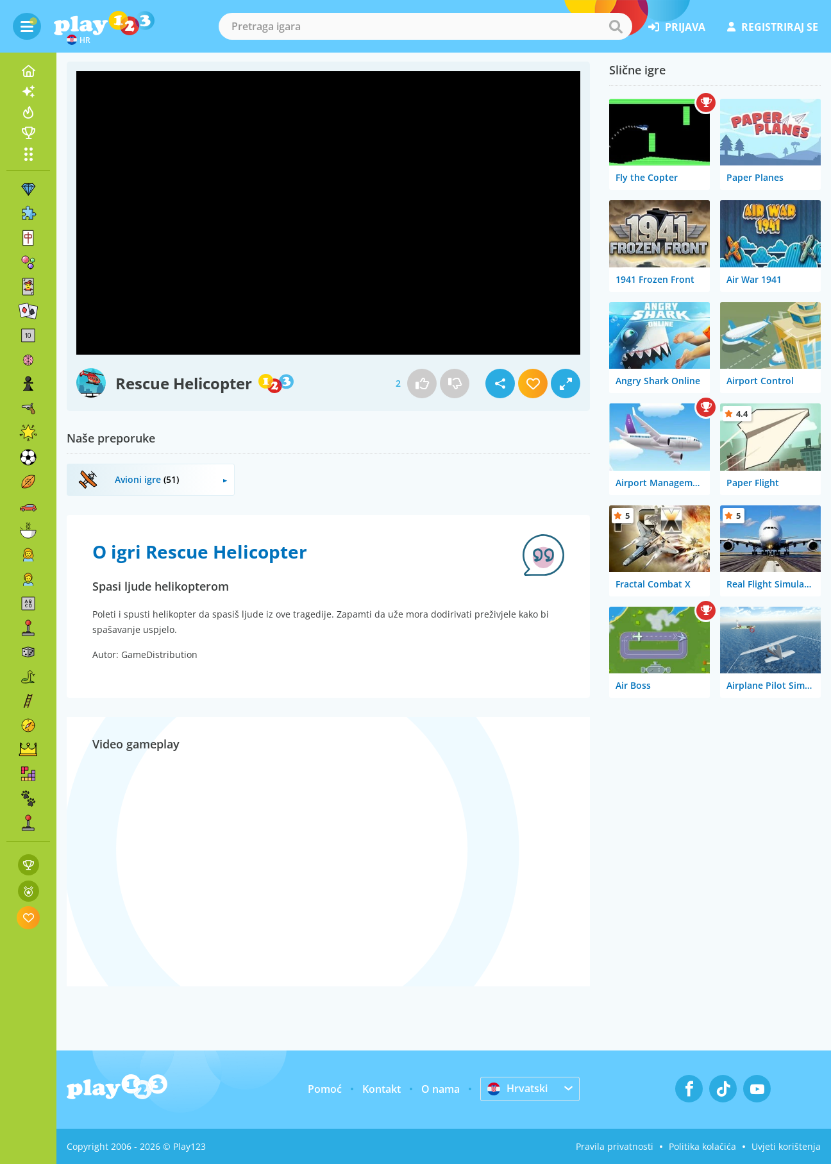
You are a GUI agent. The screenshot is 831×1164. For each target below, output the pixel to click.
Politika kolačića (702, 1146)
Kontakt (381, 1089)
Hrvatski (517, 1088)
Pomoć (325, 1089)
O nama (440, 1089)
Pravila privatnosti (614, 1146)
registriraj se (772, 27)
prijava (676, 27)
